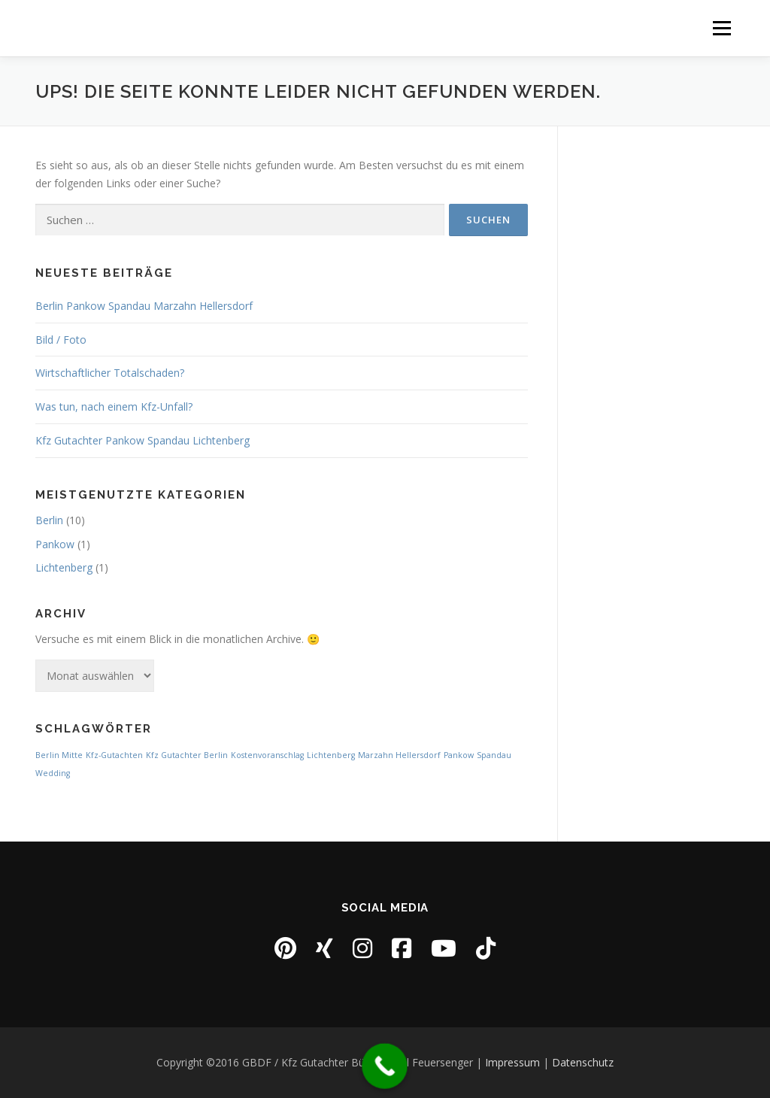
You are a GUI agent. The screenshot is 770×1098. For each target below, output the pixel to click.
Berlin (49, 520)
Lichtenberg (63, 567)
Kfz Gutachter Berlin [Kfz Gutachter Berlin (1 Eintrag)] (187, 755)
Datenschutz (583, 1062)
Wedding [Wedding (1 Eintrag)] (52, 773)
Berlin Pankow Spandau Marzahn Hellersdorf (144, 306)
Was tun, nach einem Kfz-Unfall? (113, 406)
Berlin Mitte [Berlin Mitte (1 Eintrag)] (59, 755)
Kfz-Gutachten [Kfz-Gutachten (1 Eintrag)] (114, 755)
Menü (721, 28)
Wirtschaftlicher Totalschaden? (109, 372)
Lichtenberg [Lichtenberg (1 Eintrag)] (331, 755)
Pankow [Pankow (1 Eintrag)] (459, 755)
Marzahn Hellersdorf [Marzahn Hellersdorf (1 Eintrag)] (399, 755)
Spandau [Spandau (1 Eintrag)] (494, 755)
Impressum (512, 1062)
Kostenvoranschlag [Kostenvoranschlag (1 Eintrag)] (267, 755)
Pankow (54, 544)
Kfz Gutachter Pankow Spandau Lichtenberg (142, 440)
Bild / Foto (60, 339)
